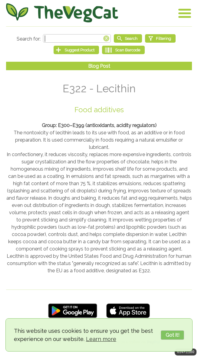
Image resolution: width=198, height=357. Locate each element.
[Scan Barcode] (123, 50)
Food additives (99, 109)
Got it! (172, 335)
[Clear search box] (106, 37)
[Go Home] (62, 13)
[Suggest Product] (76, 50)
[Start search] (128, 38)
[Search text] (77, 38)
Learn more (101, 339)
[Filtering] (160, 38)
